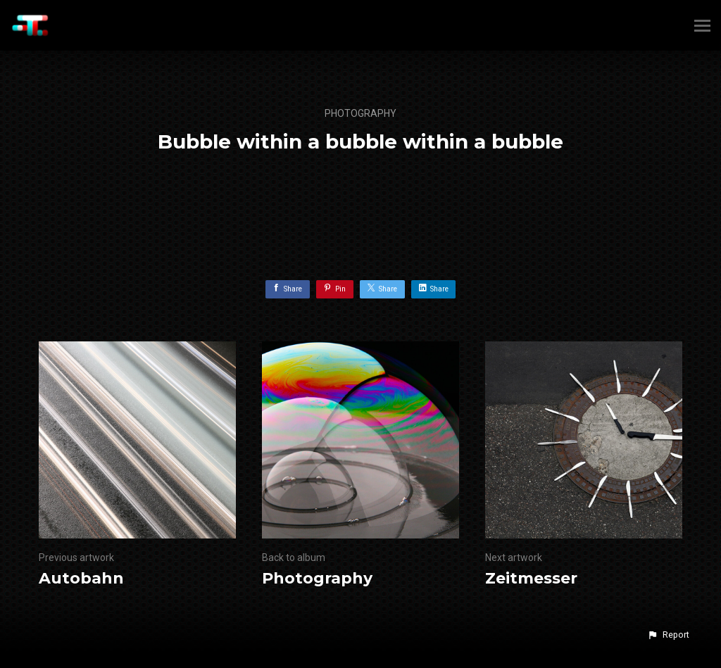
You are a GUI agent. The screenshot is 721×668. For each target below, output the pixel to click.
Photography (360, 113)
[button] (668, 635)
